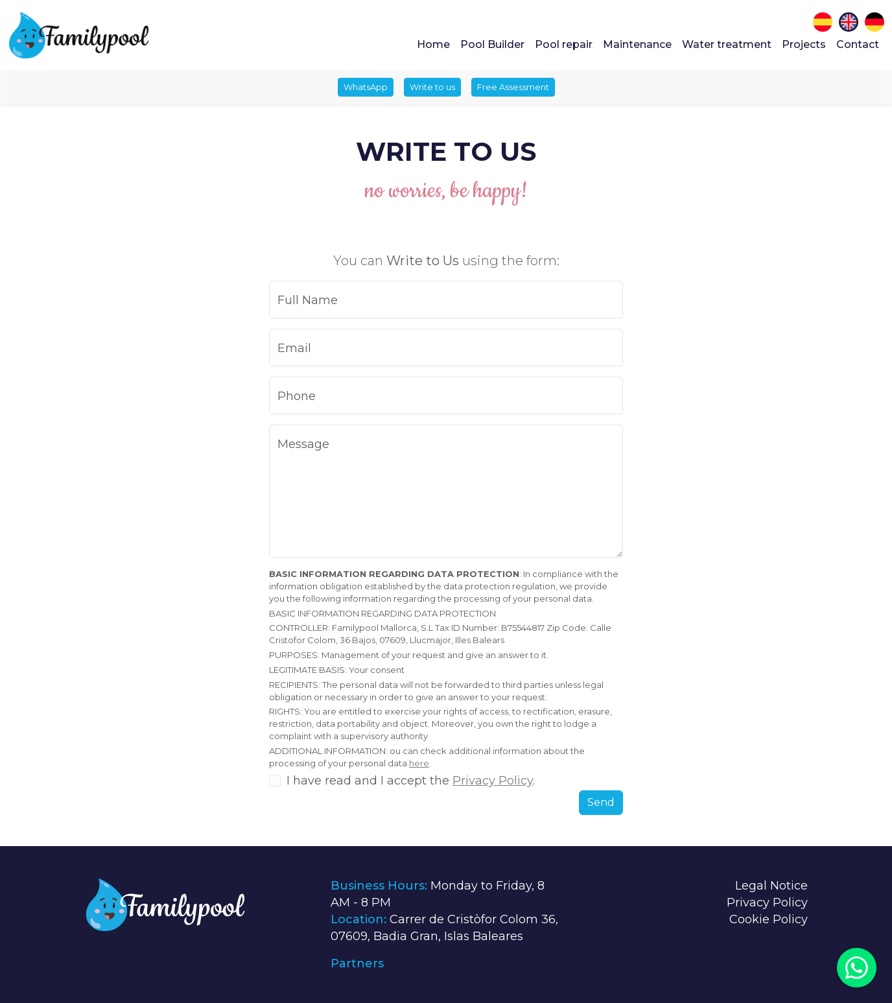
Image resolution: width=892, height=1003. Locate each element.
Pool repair (564, 44)
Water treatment (726, 44)
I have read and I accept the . (411, 780)
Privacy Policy (492, 780)
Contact (857, 44)
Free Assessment (513, 87)
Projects (804, 44)
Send (601, 802)
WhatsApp (366, 87)
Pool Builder (492, 44)
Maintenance (637, 44)
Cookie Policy (768, 919)
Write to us (432, 87)
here (419, 763)
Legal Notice (771, 886)
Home (433, 44)
